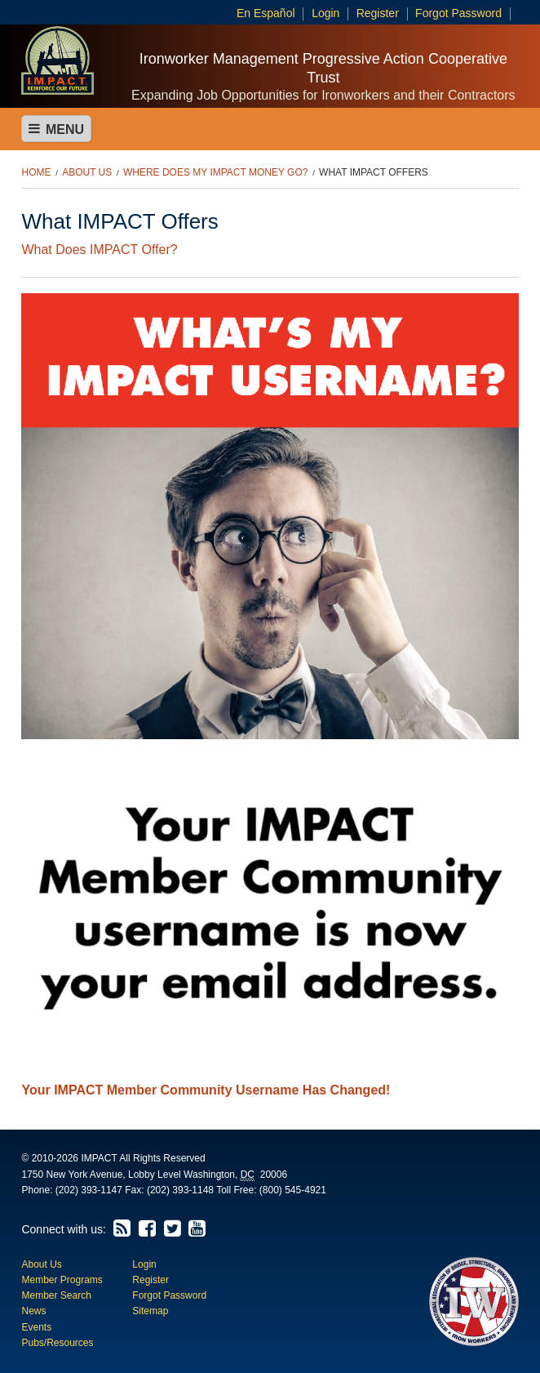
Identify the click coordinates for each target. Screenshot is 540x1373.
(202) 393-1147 (88, 1190)
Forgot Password (458, 13)
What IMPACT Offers (373, 172)
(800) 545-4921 (292, 1190)
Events (36, 1327)
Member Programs (61, 1280)
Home (36, 172)
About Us (87, 172)
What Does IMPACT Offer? (99, 249)
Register (377, 13)
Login (325, 13)
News (33, 1311)
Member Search (56, 1295)
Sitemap (150, 1311)
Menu (56, 129)
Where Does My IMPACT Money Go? (215, 172)
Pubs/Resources (57, 1342)
